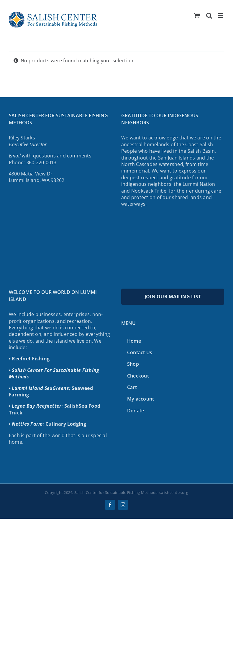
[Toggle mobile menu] (221, 15)
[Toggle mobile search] (209, 15)
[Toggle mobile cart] (197, 15)
